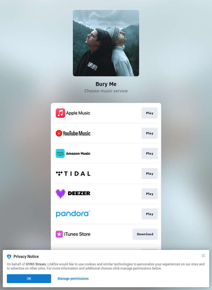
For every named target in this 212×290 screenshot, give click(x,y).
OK (29, 279)
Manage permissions (73, 279)
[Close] (203, 255)
